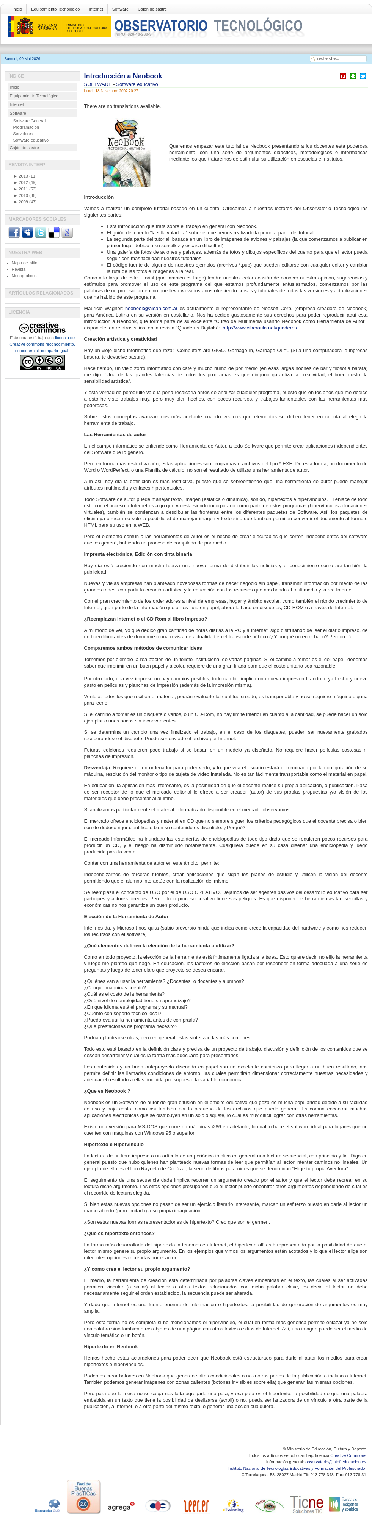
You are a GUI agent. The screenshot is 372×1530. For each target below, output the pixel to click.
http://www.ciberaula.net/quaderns (260, 328)
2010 (21, 195)
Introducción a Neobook (123, 76)
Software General (29, 121)
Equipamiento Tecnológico (55, 9)
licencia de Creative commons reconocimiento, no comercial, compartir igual (42, 344)
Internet (96, 9)
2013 (21, 176)
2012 (21, 182)
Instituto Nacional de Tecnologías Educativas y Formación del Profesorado (297, 1468)
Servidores (23, 133)
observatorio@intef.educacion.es (335, 1462)
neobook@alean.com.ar (151, 308)
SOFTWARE (98, 84)
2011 (21, 189)
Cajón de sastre (152, 9)
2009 (21, 202)
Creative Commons (348, 1455)
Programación (26, 127)
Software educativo (137, 84)
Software (120, 9)
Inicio (17, 9)
